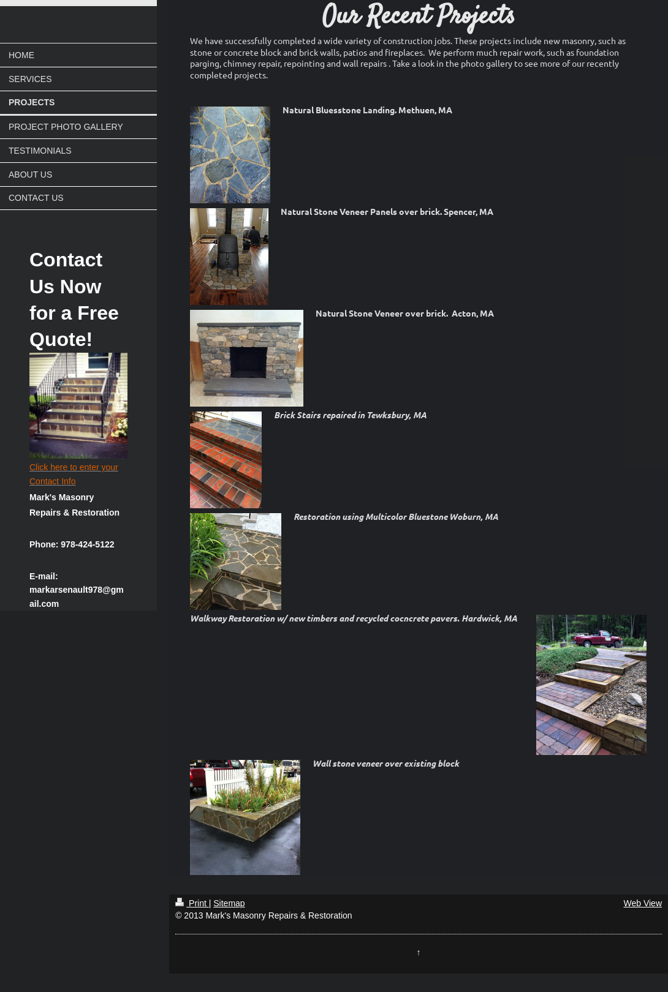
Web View (642, 903)
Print (192, 903)
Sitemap (229, 903)
